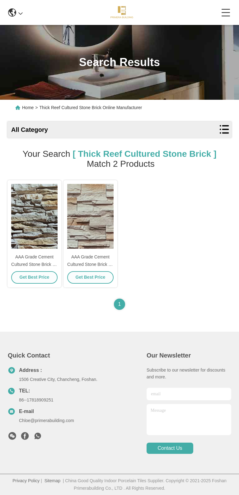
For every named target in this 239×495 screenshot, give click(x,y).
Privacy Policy (26, 480)
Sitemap (52, 480)
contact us (169, 448)
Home (28, 107)
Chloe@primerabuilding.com (46, 420)
